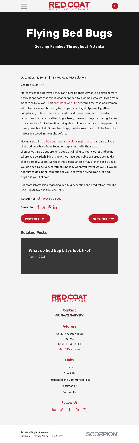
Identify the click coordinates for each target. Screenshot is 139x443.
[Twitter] (85, 410)
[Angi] (62, 410)
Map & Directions (69, 349)
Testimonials (69, 385)
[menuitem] (25, 436)
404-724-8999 (69, 315)
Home (69, 367)
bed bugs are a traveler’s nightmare (68, 141)
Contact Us (69, 392)
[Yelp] (77, 410)
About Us (69, 373)
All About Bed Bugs (49, 198)
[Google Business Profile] (54, 410)
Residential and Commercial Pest (69, 379)
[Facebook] (70, 410)
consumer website (65, 102)
